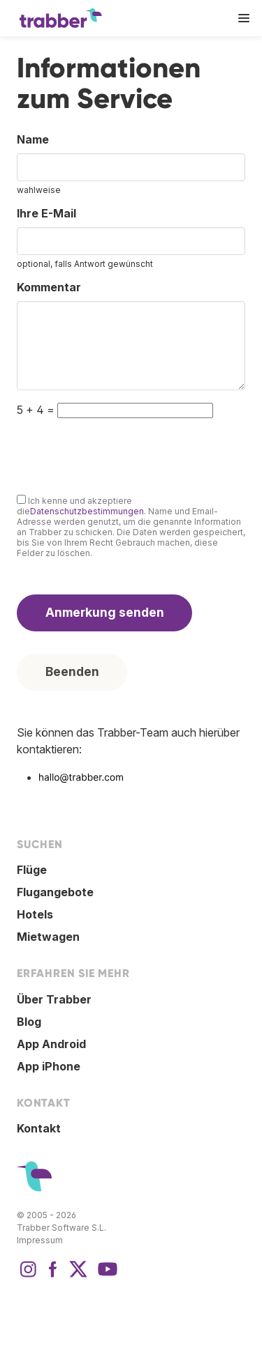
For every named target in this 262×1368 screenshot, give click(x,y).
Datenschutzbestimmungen (87, 511)
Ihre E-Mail (46, 213)
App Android (51, 1044)
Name (33, 139)
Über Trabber (54, 999)
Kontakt (39, 1128)
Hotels (35, 914)
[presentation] (123, 453)
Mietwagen (48, 937)
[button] (244, 18)
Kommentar (49, 287)
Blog (29, 1022)
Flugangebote (55, 892)
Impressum (40, 1240)
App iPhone (48, 1066)
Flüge (32, 870)
